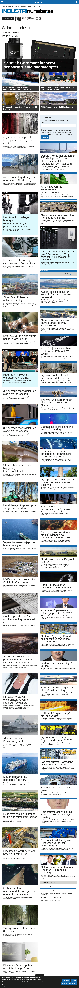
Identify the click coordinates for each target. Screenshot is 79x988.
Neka (74, 980)
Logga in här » (72, 274)
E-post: (43, 122)
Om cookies (12, 986)
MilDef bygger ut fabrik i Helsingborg (50, 900)
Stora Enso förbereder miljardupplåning (51, 897)
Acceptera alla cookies (69, 983)
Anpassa (66, 980)
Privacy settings (39, 974)
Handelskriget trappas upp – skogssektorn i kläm (53, 890)
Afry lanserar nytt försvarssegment (50, 887)
